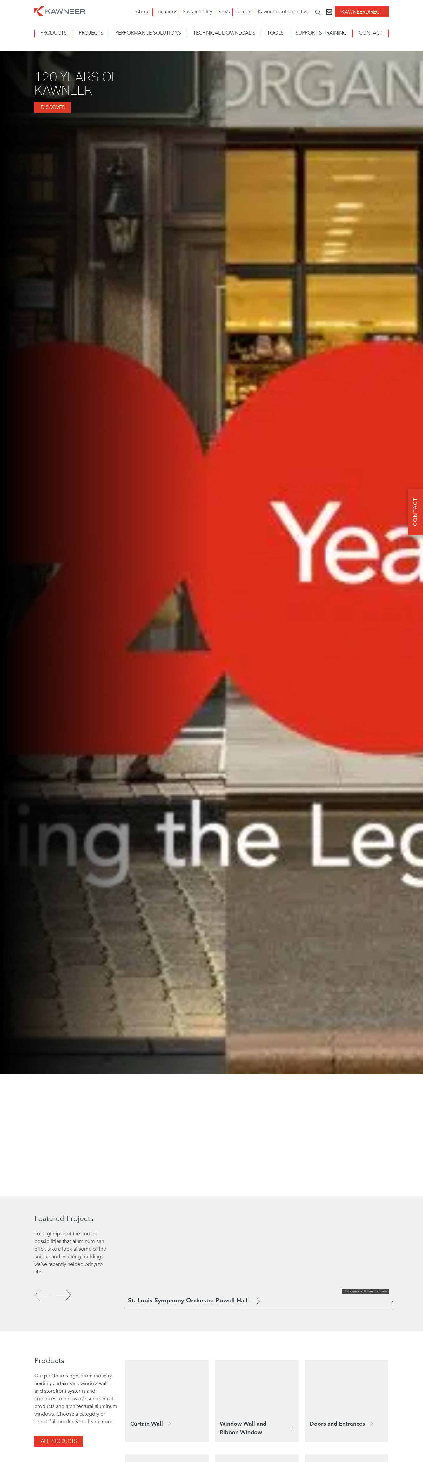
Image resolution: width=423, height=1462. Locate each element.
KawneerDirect (361, 12)
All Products (59, 1441)
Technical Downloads (224, 33)
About (143, 12)
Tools (275, 33)
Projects (91, 33)
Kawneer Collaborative (283, 12)
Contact (371, 33)
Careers (243, 12)
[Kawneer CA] (329, 12)
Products (53, 33)
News (224, 12)
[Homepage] (60, 10)
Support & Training (321, 33)
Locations (166, 12)
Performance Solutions (148, 33)
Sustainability (197, 12)
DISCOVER (53, 107)
